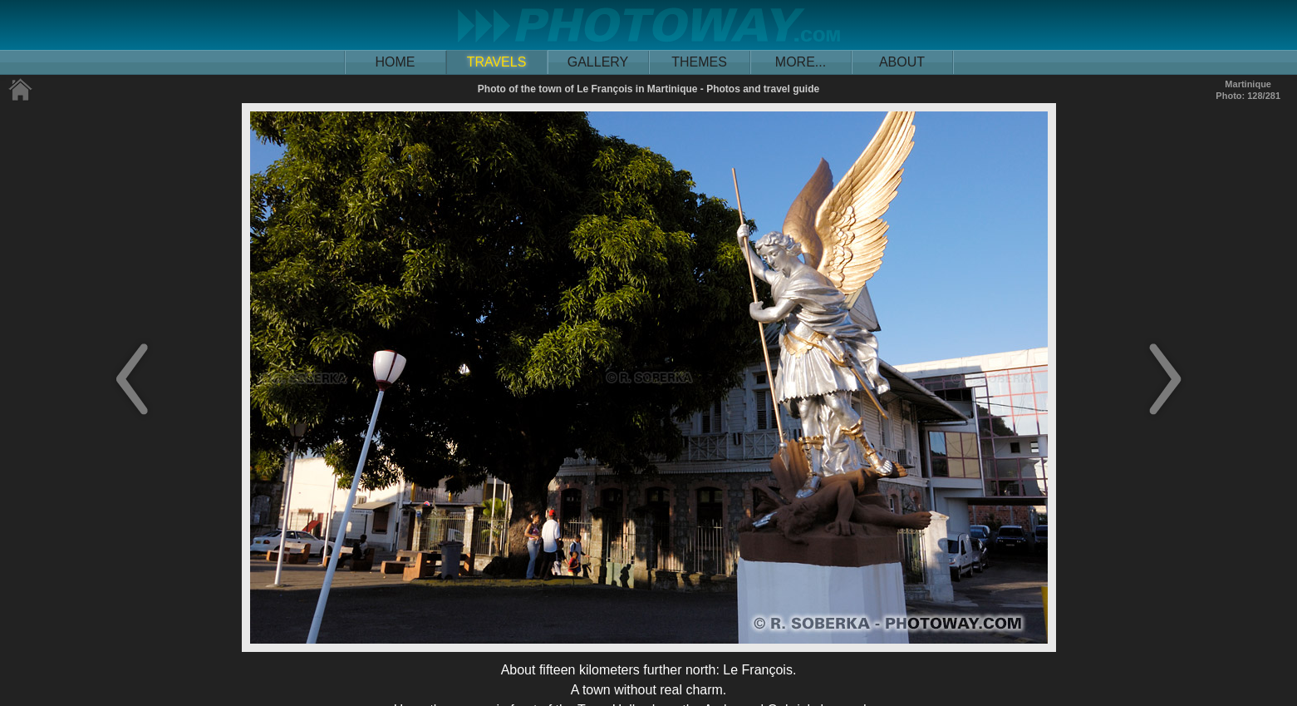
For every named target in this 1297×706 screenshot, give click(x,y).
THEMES (699, 62)
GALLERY (598, 62)
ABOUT (902, 62)
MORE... (800, 62)
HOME (395, 62)
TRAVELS (497, 62)
